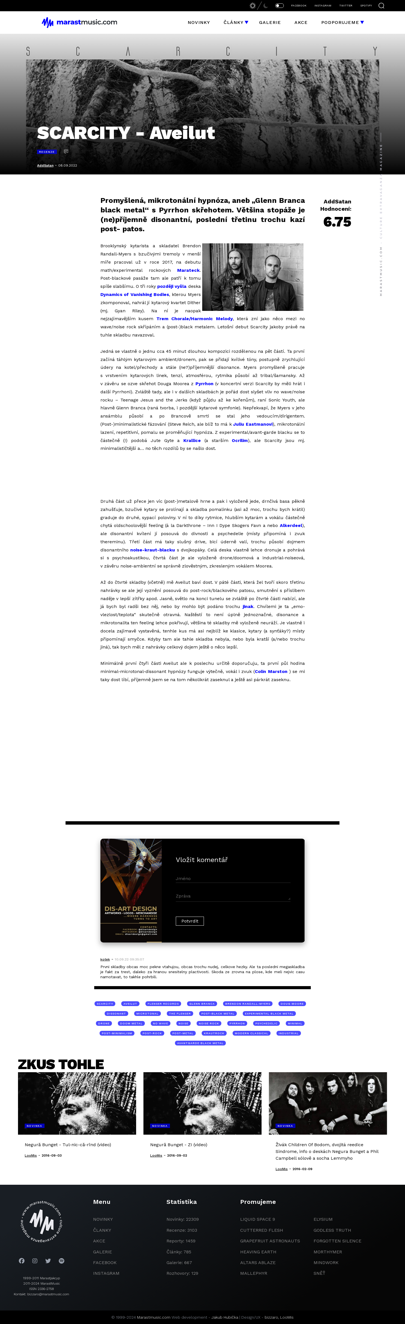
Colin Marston (272, 671)
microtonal (147, 1013)
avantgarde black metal (200, 1043)
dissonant (116, 1013)
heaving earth (258, 1252)
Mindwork (326, 1262)
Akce (301, 22)
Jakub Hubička (225, 1317)
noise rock (209, 1023)
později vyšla (171, 286)
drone (104, 1023)
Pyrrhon (204, 383)
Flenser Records (163, 1003)
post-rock (152, 1033)
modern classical (251, 1033)
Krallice (192, 440)
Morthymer (328, 1252)
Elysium (323, 1219)
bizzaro (271, 1317)
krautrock (214, 1033)
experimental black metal (269, 1013)
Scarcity (105, 1003)
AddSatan (45, 165)
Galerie (270, 22)
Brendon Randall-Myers (247, 1003)
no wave (160, 1023)
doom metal (131, 1023)
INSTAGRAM (322, 5)
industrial (289, 1033)
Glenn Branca (202, 1003)
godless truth (332, 1230)
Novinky (199, 22)
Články (234, 22)
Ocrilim (240, 440)
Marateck (188, 270)
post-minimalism (117, 1033)
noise (183, 1023)
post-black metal (218, 1013)
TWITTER (345, 5)
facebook (105, 1262)
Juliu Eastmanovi (253, 424)
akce (99, 1241)
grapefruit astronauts (270, 1241)
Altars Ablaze (258, 1262)
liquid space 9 (257, 1219)
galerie (102, 1252)
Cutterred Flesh (261, 1230)
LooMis (287, 1317)
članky (102, 1230)
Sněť (319, 1273)
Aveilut (130, 1003)
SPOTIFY (366, 5)
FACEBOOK (299, 5)
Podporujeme (340, 22)
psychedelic (266, 1023)
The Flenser (180, 1013)
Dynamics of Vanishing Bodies (134, 294)
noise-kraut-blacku (152, 550)
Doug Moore (292, 1003)
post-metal (183, 1033)
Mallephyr (253, 1273)
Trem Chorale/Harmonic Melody (194, 318)
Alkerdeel (291, 525)
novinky (103, 1219)
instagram (106, 1273)
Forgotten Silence (337, 1241)
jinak (248, 606)
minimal (295, 1023)
